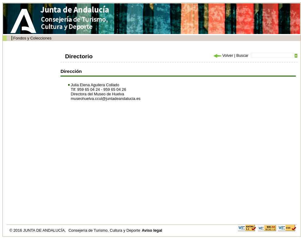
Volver (223, 55)
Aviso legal (152, 230)
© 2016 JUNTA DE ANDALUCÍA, (38, 230)
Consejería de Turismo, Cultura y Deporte (104, 230)
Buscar (242, 55)
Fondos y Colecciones (32, 38)
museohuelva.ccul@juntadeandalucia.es (105, 98)
